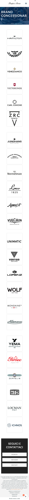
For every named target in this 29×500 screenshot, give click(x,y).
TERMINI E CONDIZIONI (14, 492)
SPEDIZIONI (14, 496)
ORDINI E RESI (14, 494)
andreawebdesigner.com (17, 489)
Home (8, 23)
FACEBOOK (14, 454)
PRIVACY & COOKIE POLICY (14, 491)
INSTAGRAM (14, 459)
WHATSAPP (14, 465)
